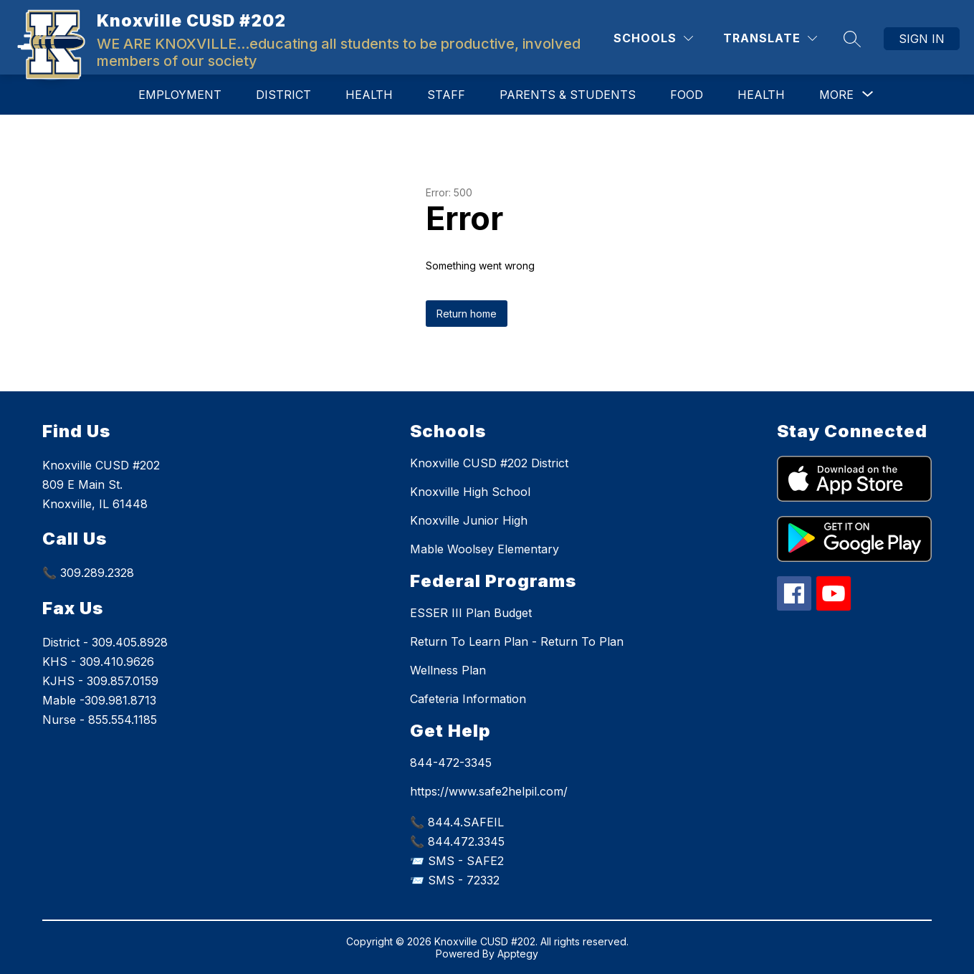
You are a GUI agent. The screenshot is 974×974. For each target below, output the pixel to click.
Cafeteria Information (468, 699)
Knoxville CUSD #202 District (489, 463)
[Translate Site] (770, 38)
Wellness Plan (448, 670)
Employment (179, 94)
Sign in (922, 39)
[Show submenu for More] (836, 94)
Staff (446, 94)
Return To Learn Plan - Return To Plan (517, 641)
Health (369, 94)
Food (686, 94)
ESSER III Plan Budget (471, 613)
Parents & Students (568, 94)
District (283, 94)
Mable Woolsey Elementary (484, 549)
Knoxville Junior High (468, 520)
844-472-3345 (451, 762)
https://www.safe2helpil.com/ (489, 791)
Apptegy (517, 953)
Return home (466, 313)
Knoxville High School (470, 491)
